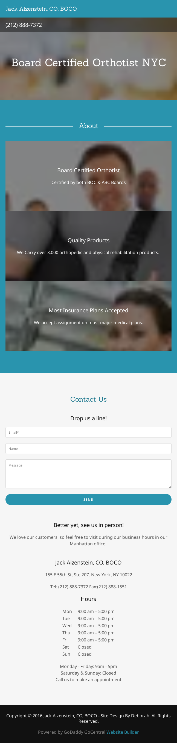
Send (88, 499)
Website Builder (122, 732)
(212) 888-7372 (23, 24)
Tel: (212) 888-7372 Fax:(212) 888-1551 (88, 587)
